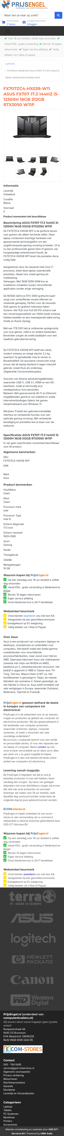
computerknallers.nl (17, 1018)
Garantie (8, 1086)
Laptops (7, 1106)
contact (42, 746)
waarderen (29, 615)
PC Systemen (11, 1113)
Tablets (7, 1110)
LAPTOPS (10, 64)
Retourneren (10, 1078)
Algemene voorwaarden (16, 1071)
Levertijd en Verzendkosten (18, 1093)
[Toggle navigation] (7, 30)
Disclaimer (9, 1089)
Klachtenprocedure (14, 1082)
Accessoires (10, 1124)
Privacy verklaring (13, 1075)
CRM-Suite (46, 1133)
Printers (7, 1121)
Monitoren (9, 1117)
